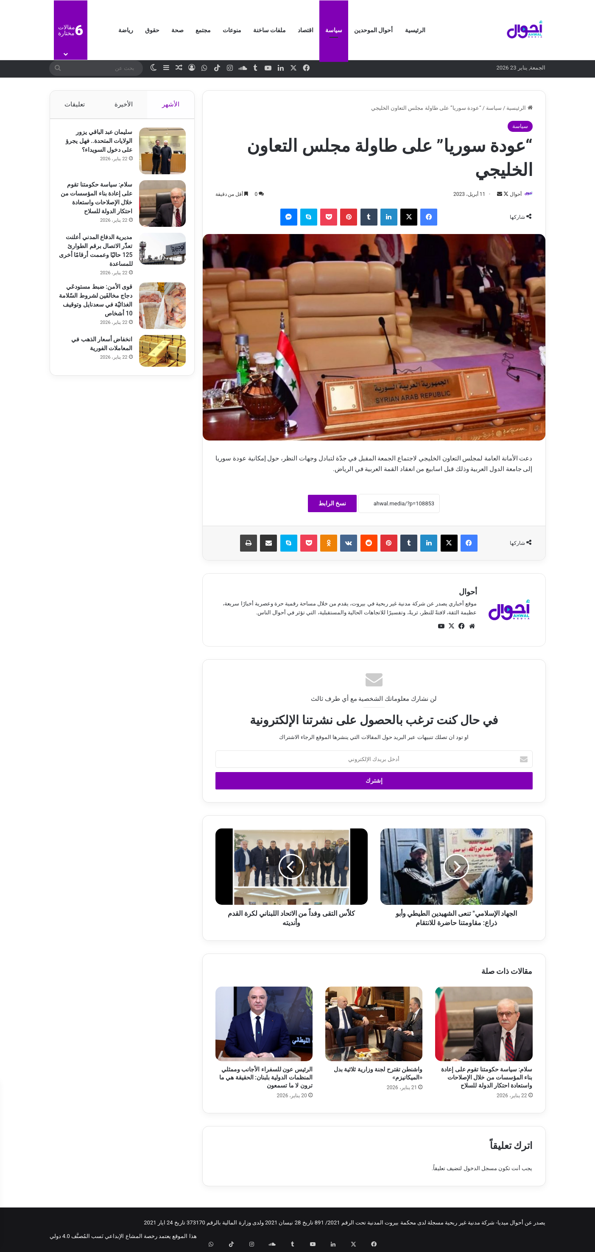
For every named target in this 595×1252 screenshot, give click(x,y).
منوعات (232, 30)
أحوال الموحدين (373, 30)
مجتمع (203, 30)
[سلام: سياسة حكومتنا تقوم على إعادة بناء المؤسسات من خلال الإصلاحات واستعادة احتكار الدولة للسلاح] (483, 1024)
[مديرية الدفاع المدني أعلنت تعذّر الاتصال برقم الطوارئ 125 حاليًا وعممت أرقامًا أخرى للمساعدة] (158, 259)
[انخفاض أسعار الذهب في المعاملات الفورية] (158, 367)
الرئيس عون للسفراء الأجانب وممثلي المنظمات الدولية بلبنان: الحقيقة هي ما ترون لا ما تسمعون (266, 1078)
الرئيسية (415, 30)
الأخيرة (123, 104)
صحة (177, 30)
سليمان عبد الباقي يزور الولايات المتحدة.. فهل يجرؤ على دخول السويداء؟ (96, 145)
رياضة (125, 30)
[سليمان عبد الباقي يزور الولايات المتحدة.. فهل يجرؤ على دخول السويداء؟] (158, 155)
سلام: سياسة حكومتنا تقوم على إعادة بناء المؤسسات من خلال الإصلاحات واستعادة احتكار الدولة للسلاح (486, 1078)
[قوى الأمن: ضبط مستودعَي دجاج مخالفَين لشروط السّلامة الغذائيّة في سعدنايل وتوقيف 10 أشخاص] (158, 316)
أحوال (511, 194)
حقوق (152, 30)
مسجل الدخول (480, 1169)
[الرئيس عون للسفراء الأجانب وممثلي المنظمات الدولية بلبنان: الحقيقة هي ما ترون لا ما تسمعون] (264, 1024)
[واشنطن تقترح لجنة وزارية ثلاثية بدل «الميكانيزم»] (373, 1024)
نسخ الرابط (332, 504)
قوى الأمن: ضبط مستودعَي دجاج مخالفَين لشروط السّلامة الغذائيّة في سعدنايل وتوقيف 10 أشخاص (99, 314)
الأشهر (170, 104)
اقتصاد (305, 30)
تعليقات (74, 104)
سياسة (333, 30)
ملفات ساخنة (269, 30)
